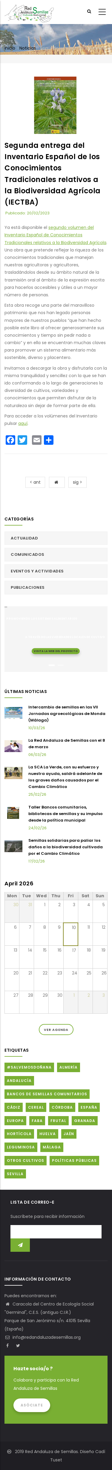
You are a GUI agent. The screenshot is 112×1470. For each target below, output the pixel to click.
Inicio (9, 48)
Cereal (36, 1107)
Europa (15, 1120)
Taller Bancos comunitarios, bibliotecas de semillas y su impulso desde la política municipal (65, 813)
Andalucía (19, 1080)
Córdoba (62, 1107)
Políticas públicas (74, 1160)
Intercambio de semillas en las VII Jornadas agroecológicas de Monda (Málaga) (66, 713)
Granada (84, 1120)
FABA (37, 1120)
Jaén (69, 1133)
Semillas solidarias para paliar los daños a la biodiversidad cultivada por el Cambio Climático (65, 847)
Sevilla (15, 1173)
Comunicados (28, 554)
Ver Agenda (56, 1029)
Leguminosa (21, 1147)
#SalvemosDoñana (29, 1067)
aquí (22, 423)
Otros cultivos (25, 1160)
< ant (35, 482)
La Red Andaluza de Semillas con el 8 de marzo (66, 744)
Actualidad (24, 538)
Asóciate (32, 1405)
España (89, 1107)
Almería (68, 1067)
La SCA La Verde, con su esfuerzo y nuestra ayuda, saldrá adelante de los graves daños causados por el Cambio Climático (65, 776)
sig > (77, 482)
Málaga (52, 1147)
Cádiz (13, 1107)
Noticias (27, 48)
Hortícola (19, 1133)
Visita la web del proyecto (56, 651)
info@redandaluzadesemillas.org (42, 1337)
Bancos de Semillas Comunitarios (47, 1093)
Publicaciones (28, 587)
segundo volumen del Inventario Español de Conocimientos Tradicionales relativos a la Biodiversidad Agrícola (55, 234)
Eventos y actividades (37, 571)
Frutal (58, 1120)
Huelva (47, 1133)
